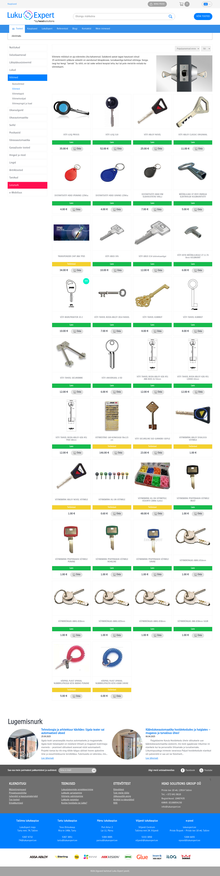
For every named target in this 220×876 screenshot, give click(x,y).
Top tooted (14, 800)
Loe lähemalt (47, 758)
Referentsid (62, 29)
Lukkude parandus (70, 800)
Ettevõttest (118, 790)
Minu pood (159, 4)
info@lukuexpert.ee (171, 807)
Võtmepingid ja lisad (22, 104)
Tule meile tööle (121, 793)
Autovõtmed (18, 84)
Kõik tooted (203, 16)
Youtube (208, 770)
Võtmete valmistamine (72, 796)
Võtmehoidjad (19, 99)
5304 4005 (107, 837)
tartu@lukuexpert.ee (67, 840)
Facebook (190, 770)
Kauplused (12, 4)
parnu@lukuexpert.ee (107, 840)
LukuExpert (47, 29)
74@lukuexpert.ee (28, 840)
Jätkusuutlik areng (122, 796)
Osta (79, 149)
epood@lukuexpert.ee (189, 840)
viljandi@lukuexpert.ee (147, 840)
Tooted (19, 29)
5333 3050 (147, 837)
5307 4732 (27, 837)
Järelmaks (16, 36)
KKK (115, 803)
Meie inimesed (103, 29)
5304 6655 (189, 837)
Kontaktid (86, 29)
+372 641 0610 (173, 794)
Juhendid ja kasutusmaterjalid (23, 796)
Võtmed (16, 89)
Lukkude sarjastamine (71, 793)
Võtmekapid (18, 94)
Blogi (74, 29)
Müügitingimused (17, 790)
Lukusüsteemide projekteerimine (77, 790)
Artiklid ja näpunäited (123, 800)
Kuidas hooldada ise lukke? (74, 803)
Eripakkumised (16, 803)
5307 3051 (67, 837)
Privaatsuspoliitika (17, 793)
